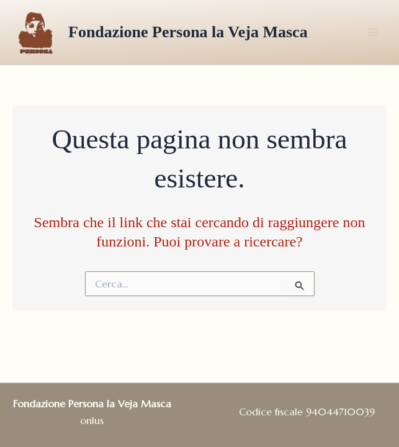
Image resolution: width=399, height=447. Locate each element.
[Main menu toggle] (373, 32)
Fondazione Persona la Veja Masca (188, 32)
